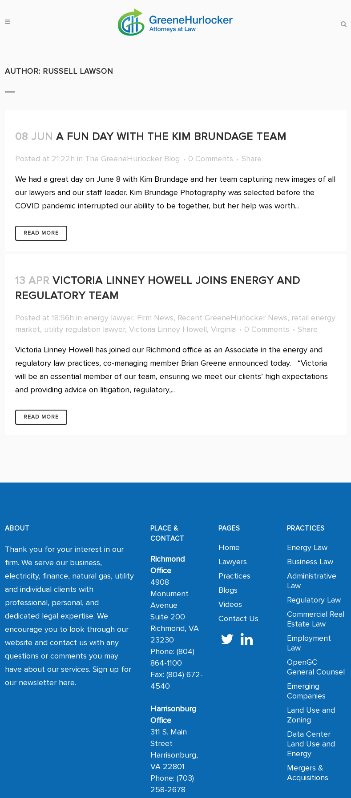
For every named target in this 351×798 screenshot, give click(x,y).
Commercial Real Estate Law (315, 619)
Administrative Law (311, 581)
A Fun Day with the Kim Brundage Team (171, 136)
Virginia (223, 329)
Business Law (310, 562)
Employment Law (309, 643)
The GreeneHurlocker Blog (132, 159)
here (67, 682)
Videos (230, 604)
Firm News (155, 318)
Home (229, 547)
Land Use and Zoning (311, 715)
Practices (234, 576)
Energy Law (307, 547)
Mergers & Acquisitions (307, 772)
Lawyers (232, 562)
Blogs (228, 590)
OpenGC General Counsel (316, 667)
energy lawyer (108, 318)
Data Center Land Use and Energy (311, 743)
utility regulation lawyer (84, 329)
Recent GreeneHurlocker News (232, 318)
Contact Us (238, 618)
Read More (41, 233)
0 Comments (210, 159)
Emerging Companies (306, 691)
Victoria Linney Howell (168, 329)
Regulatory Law (314, 600)
